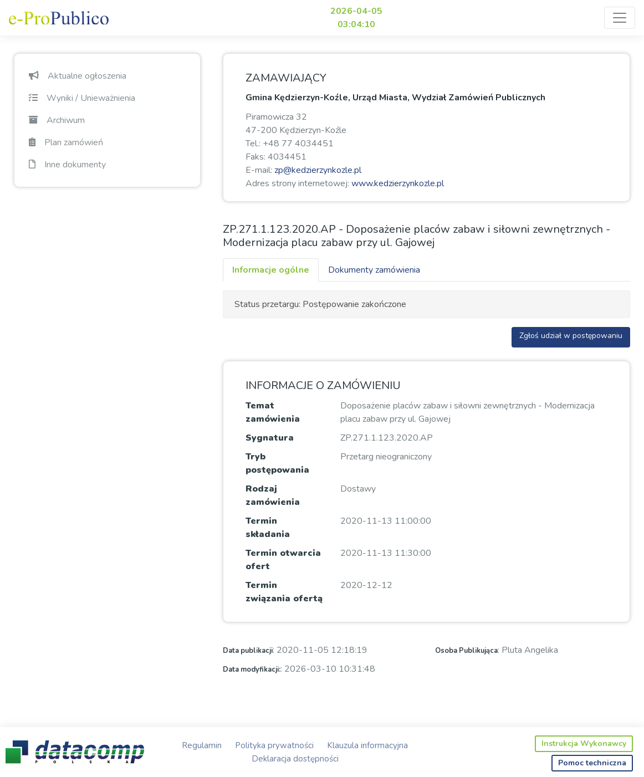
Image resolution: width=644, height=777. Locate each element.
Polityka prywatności (274, 745)
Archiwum (57, 120)
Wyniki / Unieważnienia (82, 98)
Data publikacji (248, 651)
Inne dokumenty (67, 165)
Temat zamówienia (273, 412)
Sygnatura (270, 438)
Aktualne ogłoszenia (77, 76)
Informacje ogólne (270, 270)
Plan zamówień (66, 142)
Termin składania (268, 527)
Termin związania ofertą (284, 592)
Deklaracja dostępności (295, 758)
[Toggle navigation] (619, 18)
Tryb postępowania (277, 463)
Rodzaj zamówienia (273, 495)
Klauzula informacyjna (367, 745)
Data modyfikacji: (251, 669)
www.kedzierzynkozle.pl (397, 183)
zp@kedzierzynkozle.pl (317, 170)
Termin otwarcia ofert (283, 559)
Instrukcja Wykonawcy (583, 743)
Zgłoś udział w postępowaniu (570, 335)
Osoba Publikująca (466, 651)
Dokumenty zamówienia (374, 270)
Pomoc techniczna (592, 763)
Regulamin (202, 745)
